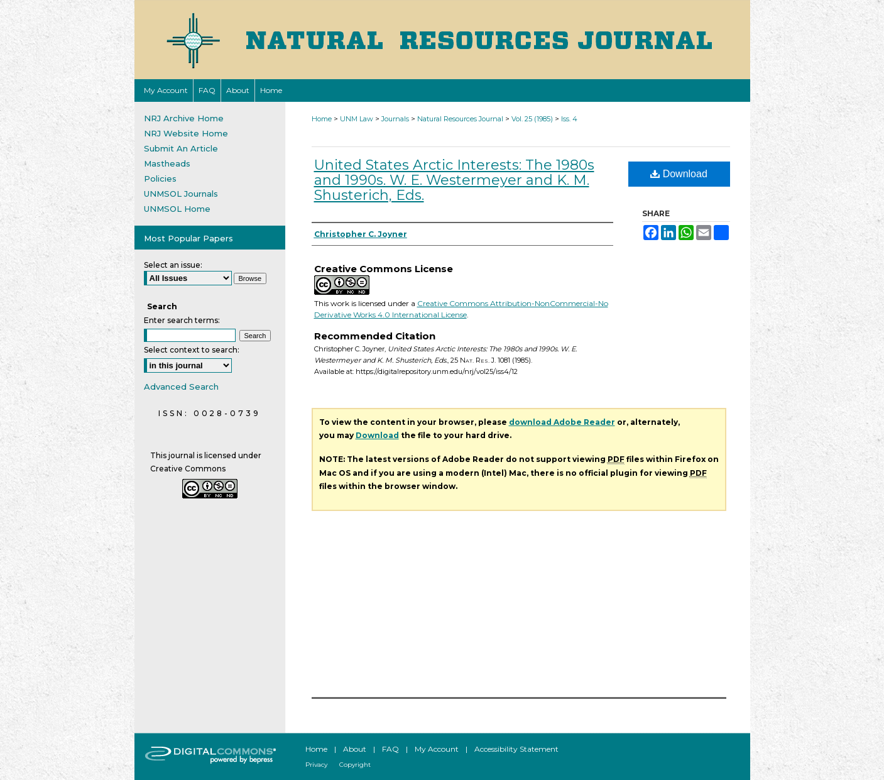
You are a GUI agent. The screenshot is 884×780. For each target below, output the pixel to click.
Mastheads (167, 163)
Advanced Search (181, 387)
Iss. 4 (569, 118)
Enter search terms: (182, 320)
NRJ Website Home (186, 133)
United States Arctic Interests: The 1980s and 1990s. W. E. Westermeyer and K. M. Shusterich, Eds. (454, 180)
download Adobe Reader (562, 422)
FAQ (390, 749)
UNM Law (356, 118)
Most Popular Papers (188, 238)
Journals (395, 118)
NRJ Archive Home (184, 118)
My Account (437, 749)
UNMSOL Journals (181, 194)
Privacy (316, 765)
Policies (160, 178)
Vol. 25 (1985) (532, 118)
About (354, 749)
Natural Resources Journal (460, 118)
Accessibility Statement (516, 749)
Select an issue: (173, 265)
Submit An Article (181, 148)
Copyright (355, 765)
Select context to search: (191, 349)
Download (678, 173)
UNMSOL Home (177, 209)
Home (322, 118)
